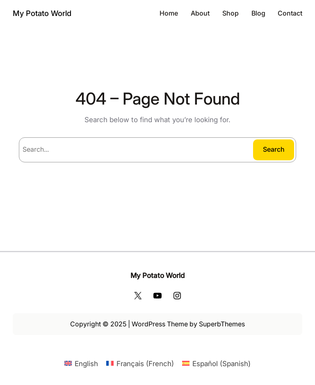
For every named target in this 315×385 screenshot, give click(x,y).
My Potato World (42, 13)
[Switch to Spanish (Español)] (216, 363)
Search (274, 149)
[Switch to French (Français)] (140, 363)
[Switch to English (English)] (81, 363)
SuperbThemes (222, 324)
